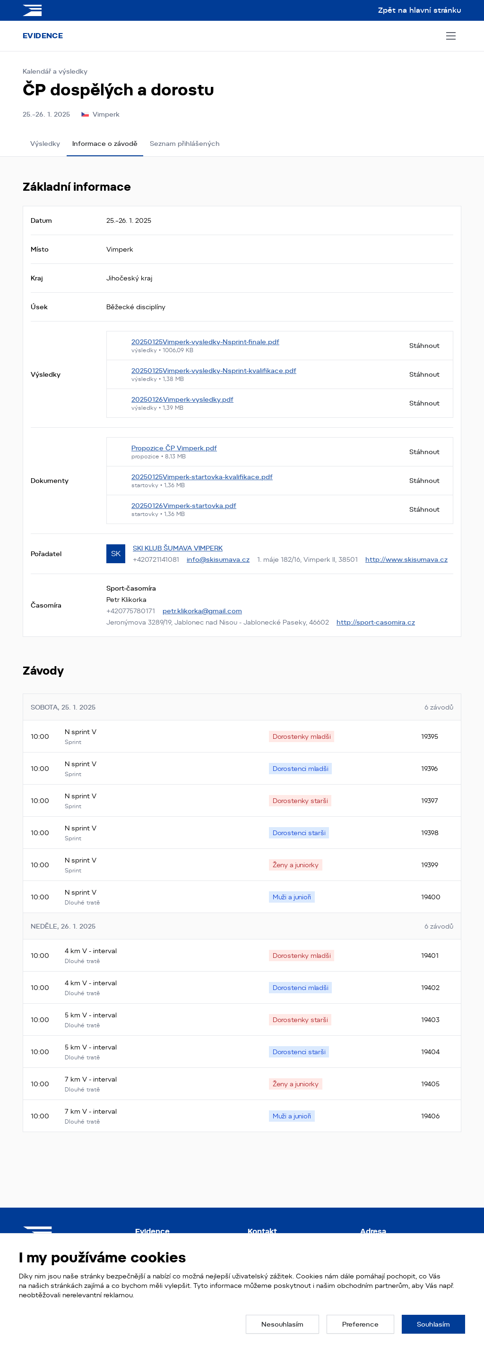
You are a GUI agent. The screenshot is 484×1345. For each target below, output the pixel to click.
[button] (282, 1324)
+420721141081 (156, 559)
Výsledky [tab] (45, 143)
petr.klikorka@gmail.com (202, 611)
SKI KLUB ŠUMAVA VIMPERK (178, 548)
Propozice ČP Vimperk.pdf (174, 448)
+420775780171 (130, 611)
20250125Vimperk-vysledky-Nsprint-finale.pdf (205, 342)
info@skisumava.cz (218, 559)
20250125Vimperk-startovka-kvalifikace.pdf (202, 477)
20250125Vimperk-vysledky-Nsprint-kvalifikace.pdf (213, 370)
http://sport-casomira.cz (376, 622)
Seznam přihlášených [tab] (185, 143)
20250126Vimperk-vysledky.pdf (182, 399)
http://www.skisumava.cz (406, 559)
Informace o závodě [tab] (105, 143)
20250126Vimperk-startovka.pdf (183, 505)
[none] (301, 736)
